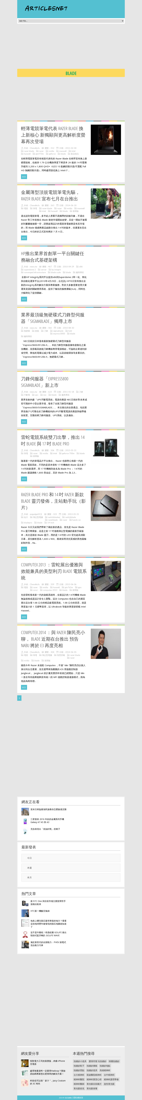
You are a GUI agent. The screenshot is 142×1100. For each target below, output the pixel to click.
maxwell (62, 151)
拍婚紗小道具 (80, 1061)
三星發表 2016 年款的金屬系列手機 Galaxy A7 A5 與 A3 (47, 821)
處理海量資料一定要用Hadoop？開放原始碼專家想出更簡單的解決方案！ (47, 1072)
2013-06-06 (70, 584)
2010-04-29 (68, 266)
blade (63, 154)
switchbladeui (54, 517)
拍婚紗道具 (92, 1070)
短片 (26, 517)
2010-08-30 (68, 328)
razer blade (29, 151)
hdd (70, 331)
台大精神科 (79, 1074)
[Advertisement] (79, 47)
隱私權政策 (78, 1097)
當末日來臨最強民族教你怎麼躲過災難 (48, 809)
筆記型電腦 (38, 517)
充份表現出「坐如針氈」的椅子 (45, 828)
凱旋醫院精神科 (94, 1074)
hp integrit (56, 269)
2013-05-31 (70, 450)
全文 (24, 176)
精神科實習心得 (94, 1079)
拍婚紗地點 (105, 1065)
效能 (37, 331)
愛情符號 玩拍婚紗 (97, 1061)
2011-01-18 (68, 392)
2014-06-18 (70, 205)
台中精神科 (109, 1074)
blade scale (56, 272)
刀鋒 (46, 331)
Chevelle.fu (35, 148)
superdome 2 (30, 269)
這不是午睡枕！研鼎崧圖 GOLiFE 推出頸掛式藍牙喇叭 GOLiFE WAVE (48, 934)
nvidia (51, 151)
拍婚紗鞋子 (79, 1065)
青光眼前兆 (79, 1088)
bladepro (28, 522)
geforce (52, 154)
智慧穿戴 (61, 655)
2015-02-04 (70, 148)
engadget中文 (36, 514)
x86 (81, 266)
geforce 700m (68, 453)
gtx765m (69, 587)
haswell (27, 154)
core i (35, 590)
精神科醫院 (79, 1079)
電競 (26, 208)
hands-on (76, 520)
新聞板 (76, 211)
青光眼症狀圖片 (94, 1083)
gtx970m (40, 154)
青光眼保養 (92, 1088)
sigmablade (58, 331)
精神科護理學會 (111, 1079)
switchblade (70, 517)
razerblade (53, 520)
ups (36, 395)
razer (41, 151)
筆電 (35, 208)
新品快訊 (75, 154)
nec (44, 395)
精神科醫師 (79, 1083)
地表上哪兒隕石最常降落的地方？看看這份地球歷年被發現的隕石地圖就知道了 (48, 923)
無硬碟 (27, 331)
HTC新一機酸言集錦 (40, 910)
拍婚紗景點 (79, 1070)
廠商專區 (80, 272)
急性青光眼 (109, 1083)
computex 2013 (50, 590)
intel (73, 151)
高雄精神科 (105, 1070)
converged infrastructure (35, 272)
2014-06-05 (70, 652)
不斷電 (27, 395)
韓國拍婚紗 (114, 1061)
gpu (79, 587)
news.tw (33, 266)
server (44, 269)
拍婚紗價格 (92, 1065)
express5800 (59, 333)
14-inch (50, 522)
